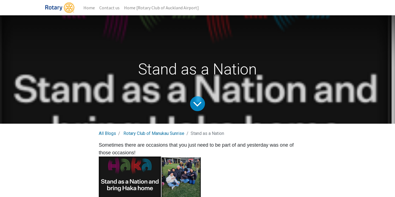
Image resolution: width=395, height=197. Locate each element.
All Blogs (107, 133)
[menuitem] (89, 7)
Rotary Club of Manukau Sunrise (153, 133)
